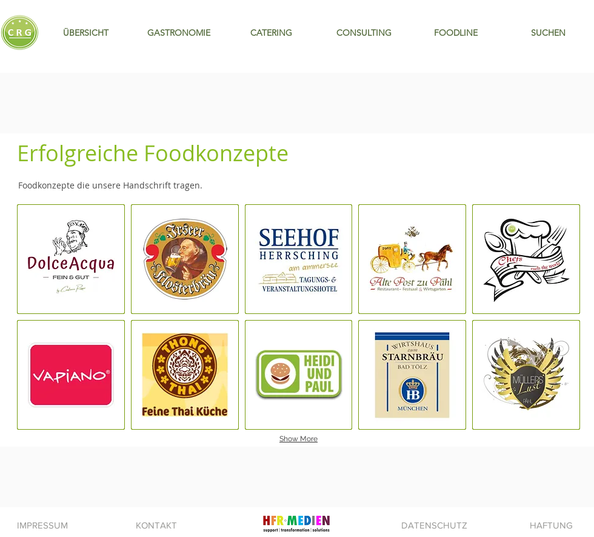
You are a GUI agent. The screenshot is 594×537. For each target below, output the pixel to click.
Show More (298, 439)
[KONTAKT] (156, 525)
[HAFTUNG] (551, 525)
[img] (526, 375)
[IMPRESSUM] (42, 525)
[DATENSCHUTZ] (434, 525)
